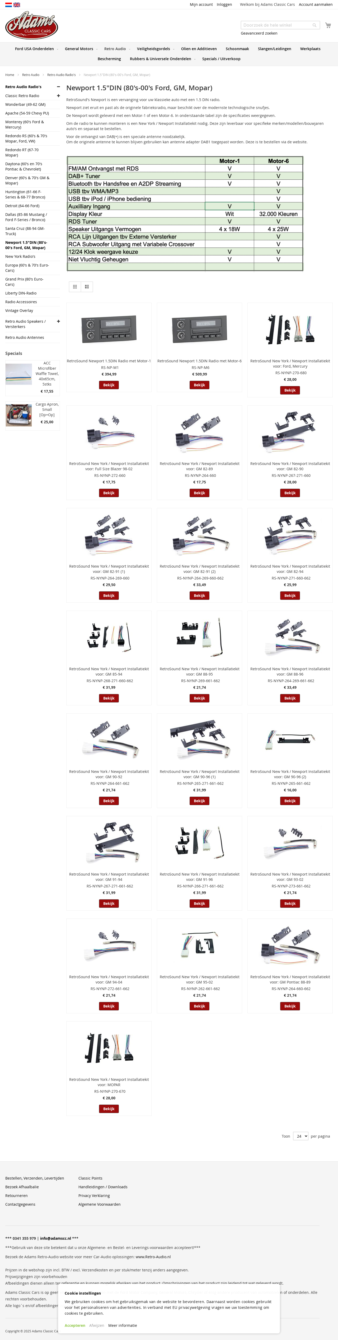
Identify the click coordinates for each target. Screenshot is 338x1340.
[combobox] (280, 25)
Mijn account (201, 4)
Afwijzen (96, 1325)
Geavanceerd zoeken (259, 33)
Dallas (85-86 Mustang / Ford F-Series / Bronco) (26, 217)
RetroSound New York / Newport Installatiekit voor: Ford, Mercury (290, 363)
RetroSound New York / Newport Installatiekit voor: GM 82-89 (200, 466)
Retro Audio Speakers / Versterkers (25, 324)
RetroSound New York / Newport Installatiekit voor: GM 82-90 (290, 466)
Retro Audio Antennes (24, 337)
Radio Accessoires (21, 301)
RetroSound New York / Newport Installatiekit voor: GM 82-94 (290, 569)
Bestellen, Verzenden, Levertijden (34, 1178)
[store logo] (31, 25)
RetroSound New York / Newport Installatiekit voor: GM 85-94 (109, 671)
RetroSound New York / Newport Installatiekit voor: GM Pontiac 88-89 (290, 979)
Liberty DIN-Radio (20, 293)
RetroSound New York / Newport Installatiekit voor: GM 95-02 (200, 979)
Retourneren (16, 1195)
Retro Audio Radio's (62, 75)
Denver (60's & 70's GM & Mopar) (27, 180)
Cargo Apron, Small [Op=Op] (47, 409)
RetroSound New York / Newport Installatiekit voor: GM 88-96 (290, 671)
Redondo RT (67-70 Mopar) (22, 152)
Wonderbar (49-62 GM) (25, 104)
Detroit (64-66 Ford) (22, 205)
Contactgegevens (20, 1204)
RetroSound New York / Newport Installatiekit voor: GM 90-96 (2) (290, 774)
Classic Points (90, 1178)
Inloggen (224, 4)
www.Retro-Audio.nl (153, 1256)
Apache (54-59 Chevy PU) (27, 113)
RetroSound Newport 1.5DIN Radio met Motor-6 (199, 360)
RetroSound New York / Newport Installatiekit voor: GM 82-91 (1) (109, 569)
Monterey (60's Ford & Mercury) (24, 124)
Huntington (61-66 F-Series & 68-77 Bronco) (25, 194)
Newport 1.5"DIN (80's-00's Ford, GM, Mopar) (26, 245)
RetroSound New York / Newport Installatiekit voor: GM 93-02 (290, 877)
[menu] (169, 54)
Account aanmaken (316, 4)
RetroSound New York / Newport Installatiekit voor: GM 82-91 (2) (200, 569)
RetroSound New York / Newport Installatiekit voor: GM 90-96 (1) (200, 774)
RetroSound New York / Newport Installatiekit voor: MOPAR (109, 1082)
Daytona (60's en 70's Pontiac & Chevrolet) (23, 166)
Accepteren (75, 1325)
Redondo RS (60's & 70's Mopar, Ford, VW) (26, 138)
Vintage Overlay (19, 310)
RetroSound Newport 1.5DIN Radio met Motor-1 (109, 360)
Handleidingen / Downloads (103, 1186)
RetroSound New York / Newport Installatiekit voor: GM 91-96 (200, 877)
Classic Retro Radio (22, 95)
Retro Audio (31, 75)
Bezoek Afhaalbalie (22, 1186)
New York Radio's (20, 256)
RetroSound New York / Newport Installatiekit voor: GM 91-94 (109, 877)
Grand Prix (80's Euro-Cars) (24, 282)
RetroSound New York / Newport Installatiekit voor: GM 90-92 (109, 774)
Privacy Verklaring (94, 1195)
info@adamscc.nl (55, 1238)
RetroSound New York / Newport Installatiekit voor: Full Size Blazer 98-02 (109, 466)
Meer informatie (122, 1325)
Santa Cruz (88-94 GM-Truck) (25, 231)
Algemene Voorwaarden (99, 1204)
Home (10, 75)
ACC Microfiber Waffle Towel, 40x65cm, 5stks (47, 373)
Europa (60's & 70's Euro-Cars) (27, 268)
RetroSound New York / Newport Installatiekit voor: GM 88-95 (200, 671)
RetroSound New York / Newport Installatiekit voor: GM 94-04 (109, 979)
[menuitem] (35, 49)
